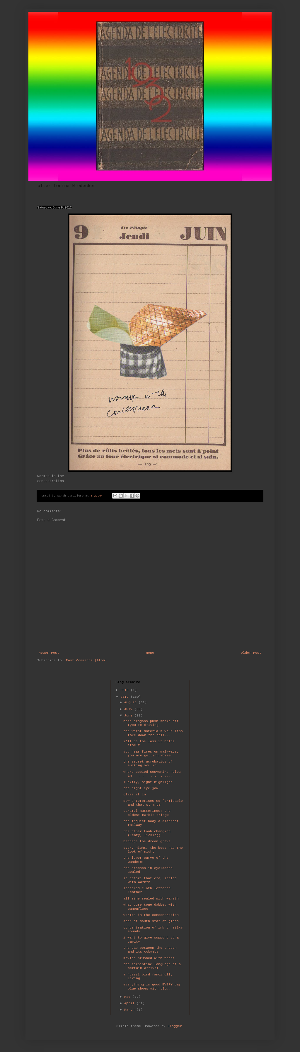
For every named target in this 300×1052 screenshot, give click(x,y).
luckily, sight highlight (148, 782)
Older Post (251, 653)
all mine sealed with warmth (151, 898)
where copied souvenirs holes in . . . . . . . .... (152, 773)
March (130, 1010)
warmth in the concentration (151, 915)
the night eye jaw (140, 788)
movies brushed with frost (149, 958)
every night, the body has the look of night (153, 849)
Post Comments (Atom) (86, 660)
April (130, 1003)
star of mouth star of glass (151, 921)
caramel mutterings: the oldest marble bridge (147, 812)
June (129, 715)
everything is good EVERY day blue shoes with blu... (152, 986)
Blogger (175, 1026)
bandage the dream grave (147, 841)
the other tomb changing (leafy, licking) (147, 833)
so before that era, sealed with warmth (150, 880)
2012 (125, 697)
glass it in (134, 794)
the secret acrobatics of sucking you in (148, 763)
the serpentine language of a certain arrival (152, 966)
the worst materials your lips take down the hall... (153, 733)
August (131, 702)
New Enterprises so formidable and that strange (153, 803)
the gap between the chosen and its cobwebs (150, 949)
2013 (125, 690)
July (129, 709)
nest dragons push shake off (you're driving (151, 723)
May (128, 997)
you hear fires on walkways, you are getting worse (151, 753)
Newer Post (49, 653)
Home (150, 653)
